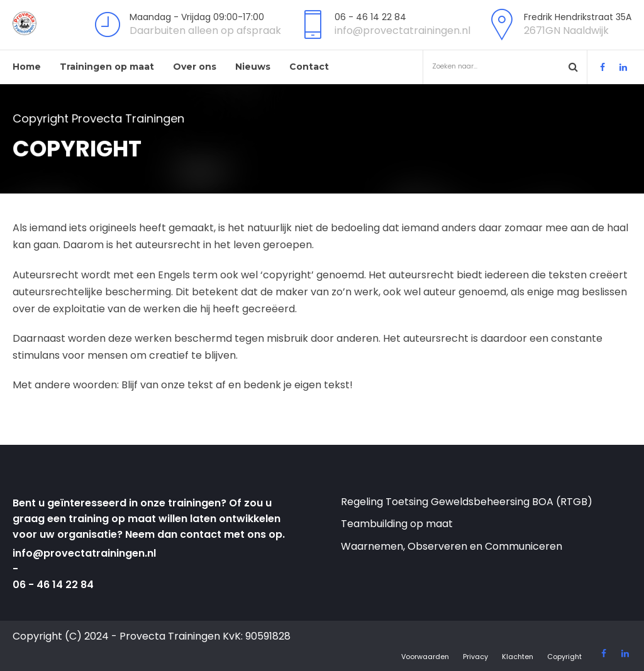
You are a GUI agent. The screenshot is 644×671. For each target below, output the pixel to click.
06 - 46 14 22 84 (53, 584)
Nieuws (252, 66)
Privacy (475, 657)
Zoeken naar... (498, 66)
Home (27, 66)
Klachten (517, 657)
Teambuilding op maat (397, 523)
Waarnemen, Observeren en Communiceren (451, 546)
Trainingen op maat (107, 66)
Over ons (194, 66)
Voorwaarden (425, 657)
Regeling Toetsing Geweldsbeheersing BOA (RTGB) (466, 501)
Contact (309, 66)
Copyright (564, 657)
